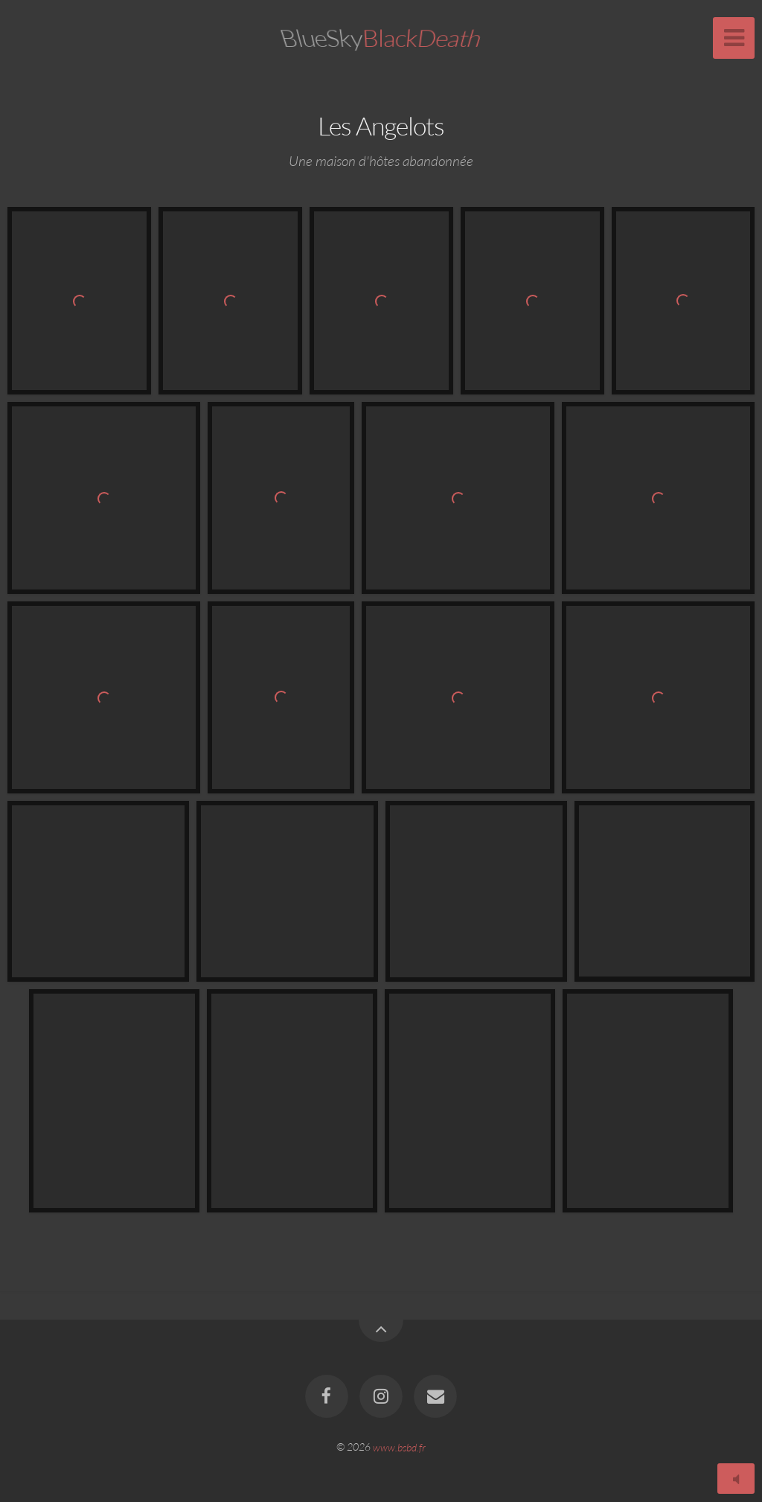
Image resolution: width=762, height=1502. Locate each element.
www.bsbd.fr (399, 1446)
